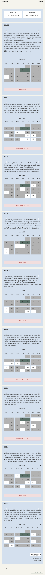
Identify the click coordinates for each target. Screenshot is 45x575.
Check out (32, 12)
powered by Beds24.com (37, 572)
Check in (13, 12)
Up (7, 568)
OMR (41, 1)
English (5, 1)
